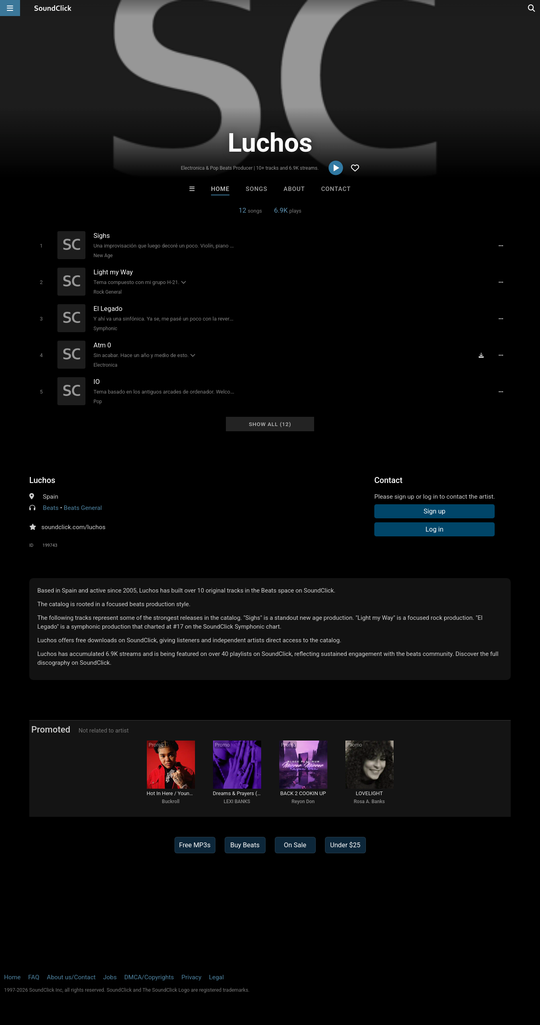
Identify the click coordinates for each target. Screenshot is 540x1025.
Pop (97, 401)
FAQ (33, 977)
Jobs (110, 977)
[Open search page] (532, 8)
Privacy (191, 977)
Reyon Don (303, 801)
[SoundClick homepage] (53, 8)
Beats (51, 507)
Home (220, 189)
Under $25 (345, 845)
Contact (336, 189)
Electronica (105, 365)
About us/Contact (71, 977)
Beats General (83, 507)
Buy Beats (245, 845)
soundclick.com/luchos (73, 527)
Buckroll (171, 801)
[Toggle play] (41, 246)
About (294, 189)
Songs (257, 189)
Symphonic (105, 328)
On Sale (295, 845)
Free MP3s (195, 845)
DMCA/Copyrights (149, 977)
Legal (216, 977)
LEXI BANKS (236, 801)
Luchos (42, 480)
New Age (103, 255)
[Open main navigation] (10, 8)
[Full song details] (500, 246)
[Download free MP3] (481, 355)
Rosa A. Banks (369, 801)
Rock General (107, 292)
